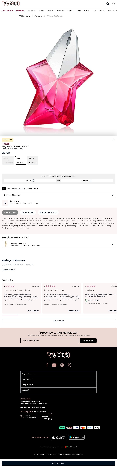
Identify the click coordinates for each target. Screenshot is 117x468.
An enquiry (47, 419)
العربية (75, 447)
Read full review (33, 311)
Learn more (33, 188)
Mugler (5, 144)
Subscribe (88, 340)
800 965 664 (30, 417)
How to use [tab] (27, 212)
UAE (70, 447)
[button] (7, 11)
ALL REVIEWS (58, 321)
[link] (41, 11)
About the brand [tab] (48, 212)
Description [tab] (10, 212)
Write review (9, 270)
